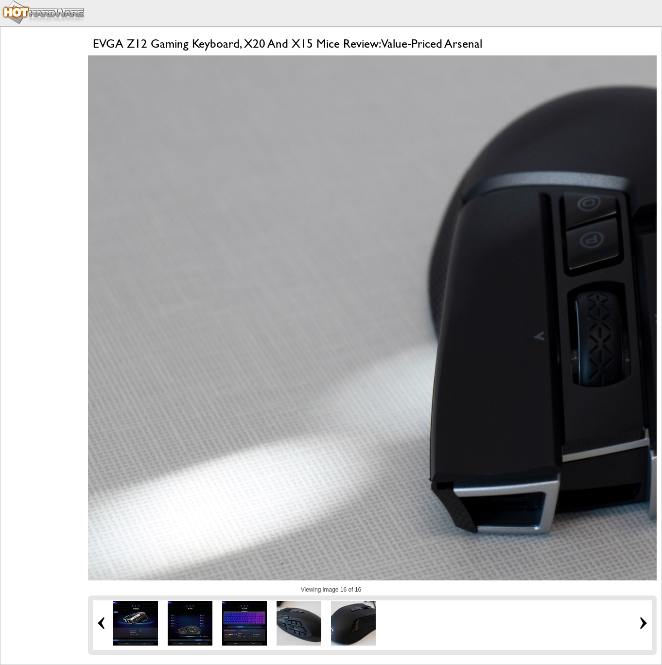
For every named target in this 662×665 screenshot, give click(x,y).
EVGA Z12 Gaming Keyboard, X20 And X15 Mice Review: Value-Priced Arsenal (287, 43)
